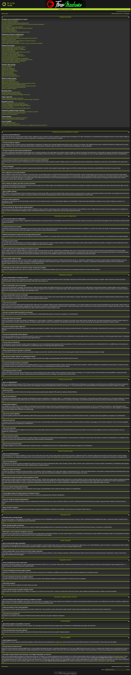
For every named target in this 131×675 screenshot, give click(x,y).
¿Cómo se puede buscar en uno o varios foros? (13, 103)
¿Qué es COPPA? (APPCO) (8, 29)
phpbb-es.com (73, 673)
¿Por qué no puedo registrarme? (9, 30)
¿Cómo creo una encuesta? (8, 50)
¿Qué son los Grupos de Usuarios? (10, 82)
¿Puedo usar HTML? (7, 67)
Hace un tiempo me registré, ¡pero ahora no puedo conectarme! (17, 28)
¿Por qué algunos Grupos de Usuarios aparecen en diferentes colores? (19, 86)
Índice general (5, 13)
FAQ (65, 9)
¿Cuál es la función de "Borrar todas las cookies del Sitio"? (16, 32)
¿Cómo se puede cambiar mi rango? (10, 42)
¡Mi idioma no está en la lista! (9, 39)
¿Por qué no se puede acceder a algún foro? (12, 54)
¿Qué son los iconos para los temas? (11, 76)
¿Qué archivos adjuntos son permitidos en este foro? (14, 117)
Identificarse (70, 9)
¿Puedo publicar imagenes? (8, 69)
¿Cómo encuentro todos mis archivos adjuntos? (13, 119)
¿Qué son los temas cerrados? (9, 74)
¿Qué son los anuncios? (7, 72)
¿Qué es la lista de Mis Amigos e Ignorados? (12, 98)
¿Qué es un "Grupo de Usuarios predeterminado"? (14, 87)
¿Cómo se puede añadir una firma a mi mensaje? (14, 49)
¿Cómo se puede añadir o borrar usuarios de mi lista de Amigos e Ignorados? (20, 99)
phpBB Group (59, 642)
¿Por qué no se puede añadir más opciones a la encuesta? (16, 52)
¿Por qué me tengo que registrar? (10, 22)
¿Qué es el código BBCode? (8, 65)
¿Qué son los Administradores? (9, 79)
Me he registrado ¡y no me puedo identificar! (12, 27)
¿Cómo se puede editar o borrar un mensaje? (13, 48)
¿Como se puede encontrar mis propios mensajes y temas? (16, 108)
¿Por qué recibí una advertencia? (10, 57)
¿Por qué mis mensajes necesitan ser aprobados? (14, 61)
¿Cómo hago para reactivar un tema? (11, 62)
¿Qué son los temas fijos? (8, 73)
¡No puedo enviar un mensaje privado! (11, 92)
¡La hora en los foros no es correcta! (10, 37)
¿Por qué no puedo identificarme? (10, 20)
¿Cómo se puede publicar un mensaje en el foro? (14, 47)
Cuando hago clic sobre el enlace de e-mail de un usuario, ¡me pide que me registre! (22, 43)
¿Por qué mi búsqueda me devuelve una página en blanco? (16, 105)
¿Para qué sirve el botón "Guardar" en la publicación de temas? (17, 59)
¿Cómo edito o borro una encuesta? (10, 53)
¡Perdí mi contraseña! (7, 25)
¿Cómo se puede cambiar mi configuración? (12, 35)
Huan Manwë (66, 673)
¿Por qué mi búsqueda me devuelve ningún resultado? (15, 104)
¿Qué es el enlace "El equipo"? (9, 88)
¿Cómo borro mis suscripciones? (10, 114)
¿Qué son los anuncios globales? (10, 71)
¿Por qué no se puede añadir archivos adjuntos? (13, 55)
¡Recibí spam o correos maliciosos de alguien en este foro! (16, 94)
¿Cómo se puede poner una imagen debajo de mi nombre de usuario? (19, 40)
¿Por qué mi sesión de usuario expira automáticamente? (15, 23)
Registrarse (60, 9)
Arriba (3, 139)
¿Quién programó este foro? (8, 122)
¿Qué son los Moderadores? (8, 81)
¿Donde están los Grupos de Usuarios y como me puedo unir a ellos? (18, 83)
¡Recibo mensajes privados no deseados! (12, 93)
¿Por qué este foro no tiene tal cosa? (11, 124)
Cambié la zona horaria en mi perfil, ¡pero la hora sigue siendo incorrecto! (19, 38)
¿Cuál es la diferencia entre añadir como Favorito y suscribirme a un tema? (20, 111)
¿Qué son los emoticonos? (8, 68)
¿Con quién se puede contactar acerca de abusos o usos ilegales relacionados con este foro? (24, 125)
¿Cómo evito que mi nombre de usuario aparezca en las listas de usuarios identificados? (23, 24)
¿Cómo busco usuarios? (7, 107)
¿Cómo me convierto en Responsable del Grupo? (14, 84)
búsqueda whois (118, 656)
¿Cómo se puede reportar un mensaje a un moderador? (15, 58)
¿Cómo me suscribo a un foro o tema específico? (13, 113)
